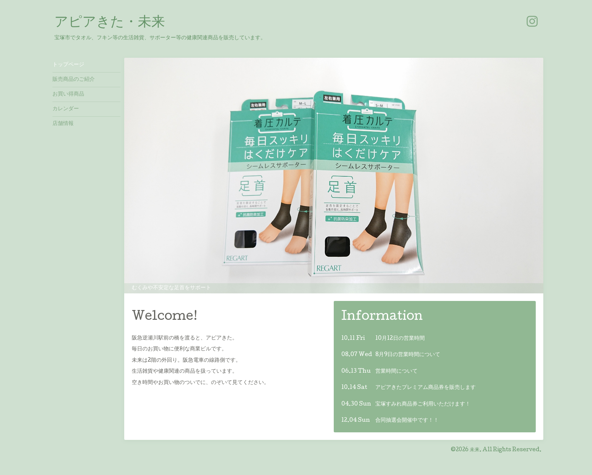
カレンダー (65, 109)
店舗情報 (63, 124)
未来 (474, 450)
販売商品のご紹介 (73, 80)
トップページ (68, 65)
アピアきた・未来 (109, 23)
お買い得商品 (68, 94)
